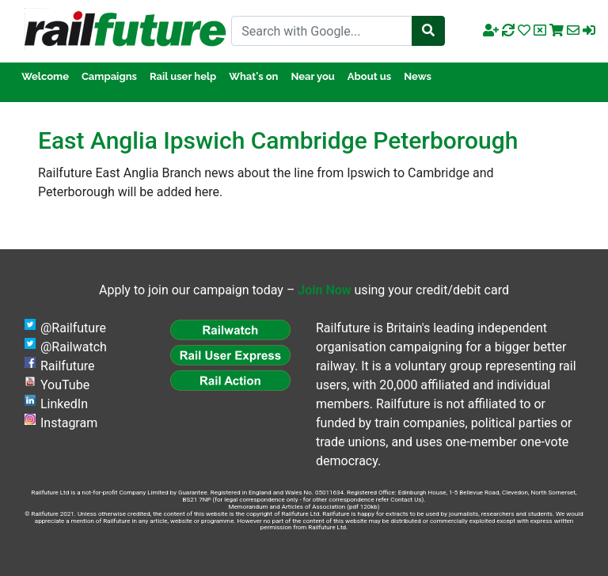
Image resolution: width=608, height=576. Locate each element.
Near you (312, 76)
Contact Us (405, 499)
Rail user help (183, 76)
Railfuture (67, 365)
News (417, 76)
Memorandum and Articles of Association (286, 506)
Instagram (68, 422)
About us (369, 76)
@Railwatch (73, 346)
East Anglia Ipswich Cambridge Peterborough (278, 140)
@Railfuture (73, 327)
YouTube (64, 384)
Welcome (45, 76)
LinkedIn (64, 403)
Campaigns (109, 76)
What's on (253, 76)
